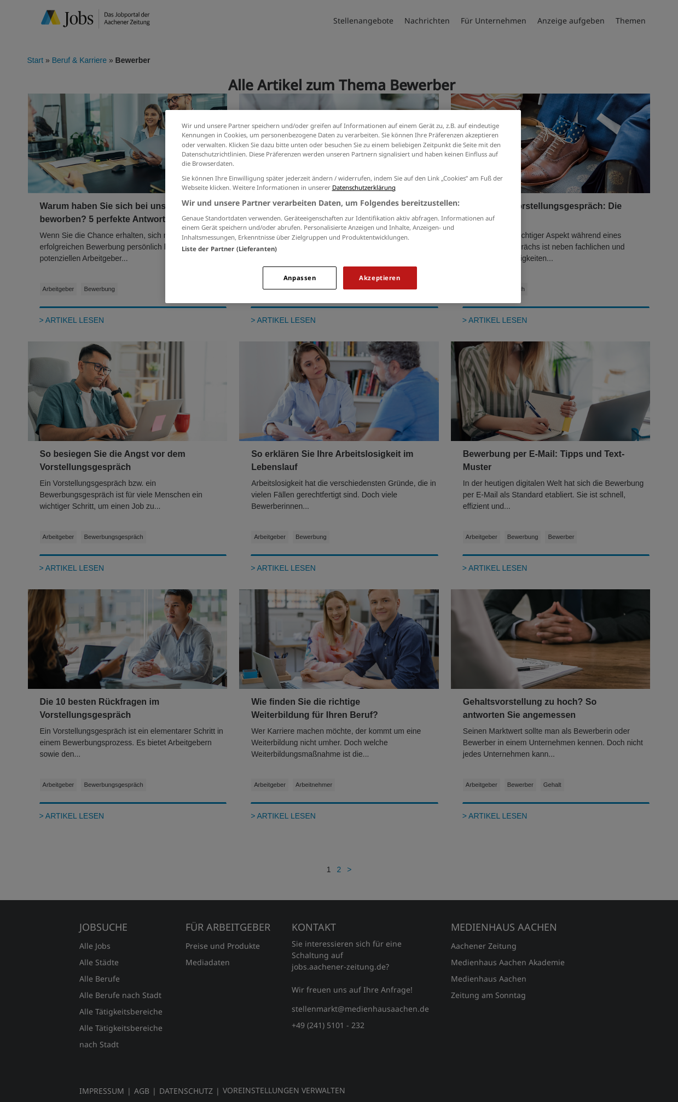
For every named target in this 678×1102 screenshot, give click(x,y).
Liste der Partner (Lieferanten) (229, 249)
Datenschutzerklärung (364, 187)
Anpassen (299, 278)
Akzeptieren (379, 278)
